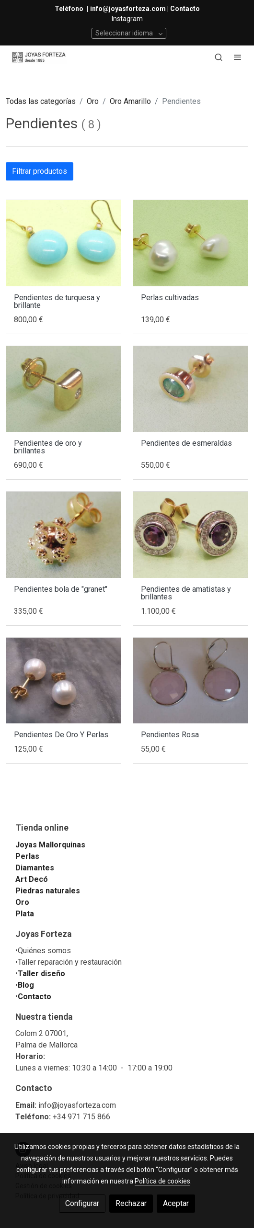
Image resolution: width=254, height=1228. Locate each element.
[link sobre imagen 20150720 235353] (190, 680)
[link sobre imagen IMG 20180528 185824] (190, 243)
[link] (38, 57)
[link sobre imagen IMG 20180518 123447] (63, 389)
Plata (24, 913)
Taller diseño (41, 973)
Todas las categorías (41, 101)
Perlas (27, 856)
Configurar (82, 1203)
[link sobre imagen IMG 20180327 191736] (190, 534)
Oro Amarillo (130, 101)
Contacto (34, 996)
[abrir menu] (237, 57)
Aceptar (176, 1203)
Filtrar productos (39, 171)
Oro (93, 101)
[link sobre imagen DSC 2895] (63, 680)
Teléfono (70, 8)
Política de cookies (162, 1181)
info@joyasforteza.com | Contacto (145, 8)
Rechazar (131, 1203)
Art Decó (31, 879)
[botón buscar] (218, 57)
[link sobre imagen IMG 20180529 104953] (63, 243)
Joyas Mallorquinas (50, 844)
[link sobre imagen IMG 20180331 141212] (190, 389)
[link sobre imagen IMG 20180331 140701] (63, 534)
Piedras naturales (47, 890)
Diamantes (34, 867)
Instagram (127, 19)
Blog (26, 985)
